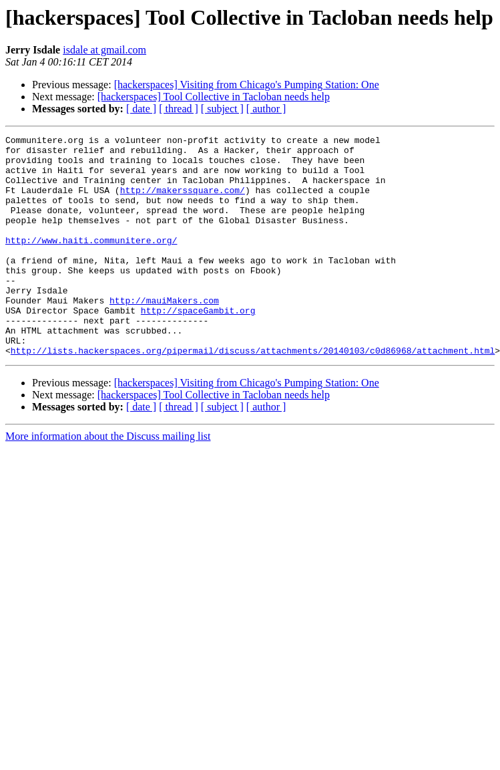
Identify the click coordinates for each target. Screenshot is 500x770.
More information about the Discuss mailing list (108, 480)
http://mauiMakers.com (164, 334)
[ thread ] (178, 108)
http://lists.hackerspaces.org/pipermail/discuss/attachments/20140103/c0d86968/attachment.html (253, 394)
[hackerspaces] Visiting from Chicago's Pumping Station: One (246, 84)
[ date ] (141, 108)
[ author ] (266, 108)
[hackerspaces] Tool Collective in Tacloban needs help (213, 96)
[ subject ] (222, 108)
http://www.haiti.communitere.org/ (91, 262)
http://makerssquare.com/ (182, 202)
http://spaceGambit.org (198, 346)
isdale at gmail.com (104, 49)
